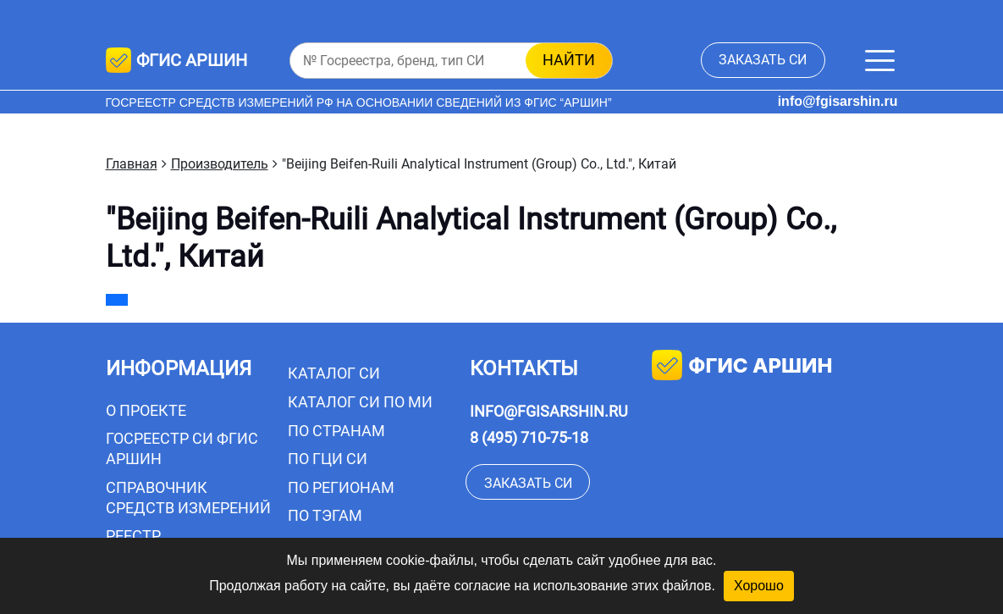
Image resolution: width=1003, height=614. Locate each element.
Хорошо (759, 585)
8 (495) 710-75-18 (529, 437)
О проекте (146, 410)
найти (569, 60)
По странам (336, 431)
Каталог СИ (334, 373)
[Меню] (880, 61)
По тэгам (325, 515)
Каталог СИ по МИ (360, 402)
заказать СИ (763, 60)
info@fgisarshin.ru (838, 101)
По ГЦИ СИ (327, 458)
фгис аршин (742, 367)
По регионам (341, 487)
